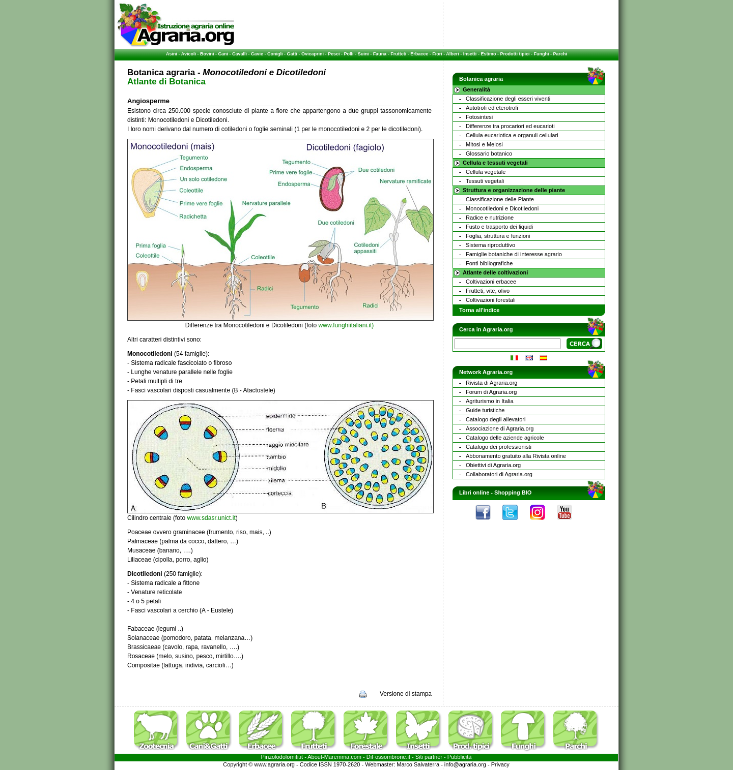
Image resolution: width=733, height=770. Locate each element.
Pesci (334, 53)
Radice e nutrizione (490, 217)
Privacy (500, 764)
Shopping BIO (512, 492)
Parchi (560, 53)
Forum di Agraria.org (491, 392)
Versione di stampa (406, 693)
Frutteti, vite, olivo (488, 291)
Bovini (207, 53)
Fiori (437, 53)
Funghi (541, 53)
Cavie (257, 53)
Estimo (488, 53)
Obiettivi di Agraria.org (493, 465)
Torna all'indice (479, 310)
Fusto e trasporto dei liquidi (499, 227)
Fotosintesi (479, 117)
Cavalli (239, 53)
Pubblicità (459, 757)
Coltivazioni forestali (491, 300)
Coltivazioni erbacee (491, 282)
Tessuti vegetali (485, 181)
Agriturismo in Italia (490, 401)
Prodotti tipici (514, 53)
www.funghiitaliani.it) (346, 325)
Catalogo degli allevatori (495, 419)
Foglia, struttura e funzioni (498, 236)
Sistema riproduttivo (490, 245)
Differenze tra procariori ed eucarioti (510, 126)
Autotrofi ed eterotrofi (492, 108)
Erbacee (419, 53)
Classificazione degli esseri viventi (508, 99)
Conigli (275, 53)
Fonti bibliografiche (489, 263)
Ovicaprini (312, 53)
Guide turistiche (485, 410)
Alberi (452, 53)
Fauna (380, 53)
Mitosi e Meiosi (484, 144)
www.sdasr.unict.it (211, 517)
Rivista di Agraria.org (492, 383)
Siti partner (428, 757)
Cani (223, 53)
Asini (171, 53)
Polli (349, 53)
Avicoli (188, 53)
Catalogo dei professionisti (498, 447)
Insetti (470, 53)
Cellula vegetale (485, 172)
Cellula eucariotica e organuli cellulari (512, 135)
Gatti (292, 53)
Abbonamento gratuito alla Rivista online (516, 456)
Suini (363, 53)
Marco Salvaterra (418, 764)
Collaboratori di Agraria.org (499, 474)
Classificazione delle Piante (500, 199)
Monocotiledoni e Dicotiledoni (502, 208)
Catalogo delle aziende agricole (505, 438)
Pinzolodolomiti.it (282, 757)
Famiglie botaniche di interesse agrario (514, 254)
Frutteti (398, 53)
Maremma (337, 757)
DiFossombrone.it (388, 757)
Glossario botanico (489, 153)
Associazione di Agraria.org (499, 428)
